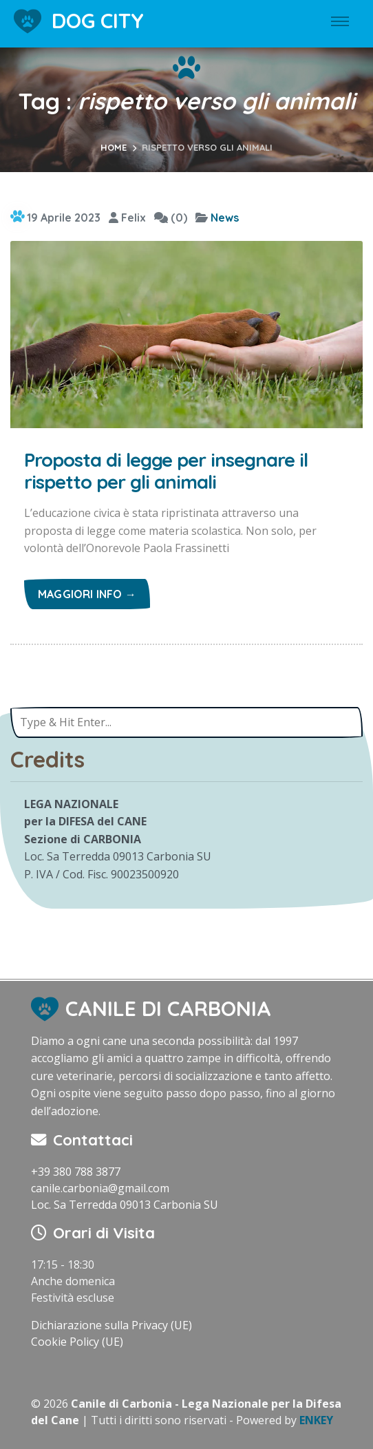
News (225, 217)
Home (113, 147)
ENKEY (316, 1420)
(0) (170, 217)
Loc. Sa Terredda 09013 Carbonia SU (124, 1204)
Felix (127, 217)
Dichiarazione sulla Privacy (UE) (111, 1325)
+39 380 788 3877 (75, 1171)
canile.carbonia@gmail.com (100, 1188)
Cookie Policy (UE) (77, 1341)
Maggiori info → (87, 594)
